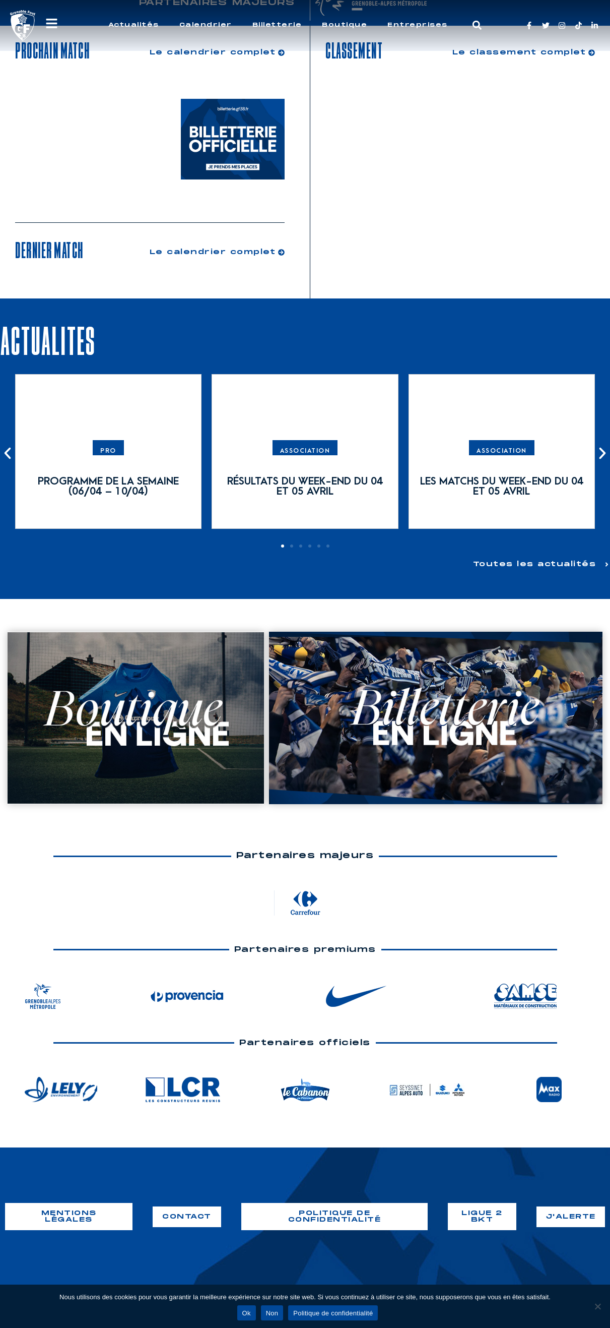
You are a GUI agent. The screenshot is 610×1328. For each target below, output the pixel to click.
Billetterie (277, 25)
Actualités (133, 25)
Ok (246, 1313)
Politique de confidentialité (333, 1313)
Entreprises (417, 25)
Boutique (344, 25)
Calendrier (205, 25)
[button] (476, 25)
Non (272, 1313)
